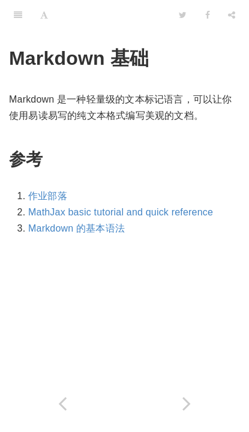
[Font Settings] (44, 15)
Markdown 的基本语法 (76, 228)
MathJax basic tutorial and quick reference (120, 212)
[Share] (231, 15)
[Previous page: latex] (62, 403)
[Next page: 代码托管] (187, 403)
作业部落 (47, 196)
